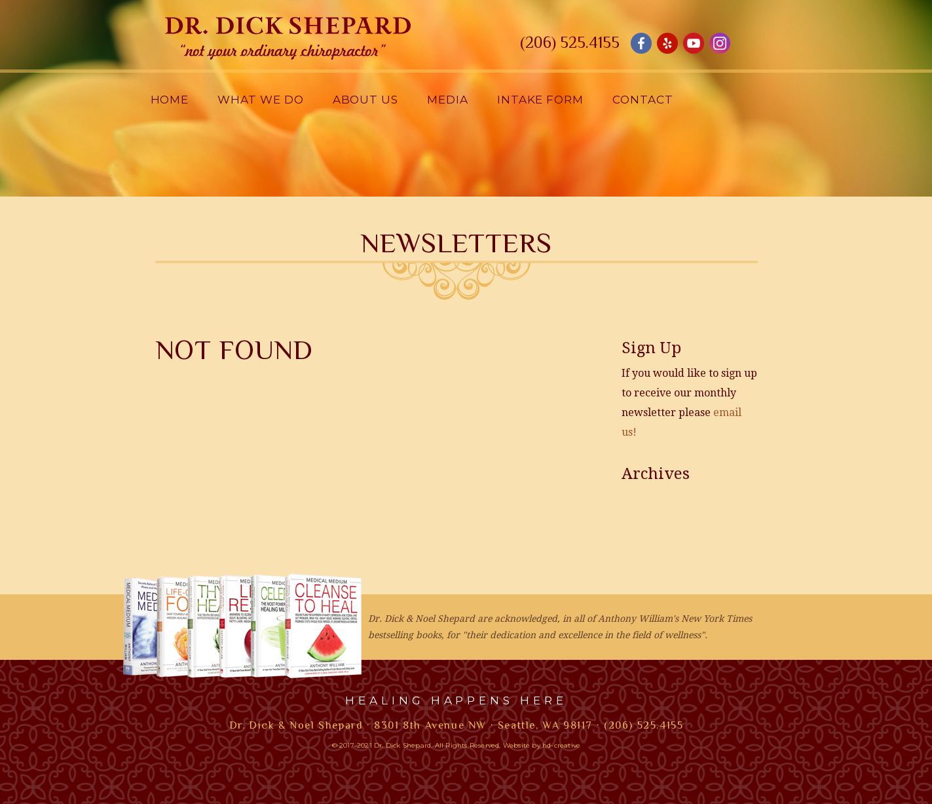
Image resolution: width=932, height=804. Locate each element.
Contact (642, 99)
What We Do (260, 99)
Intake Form (540, 99)
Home (170, 99)
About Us (365, 99)
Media (447, 99)
